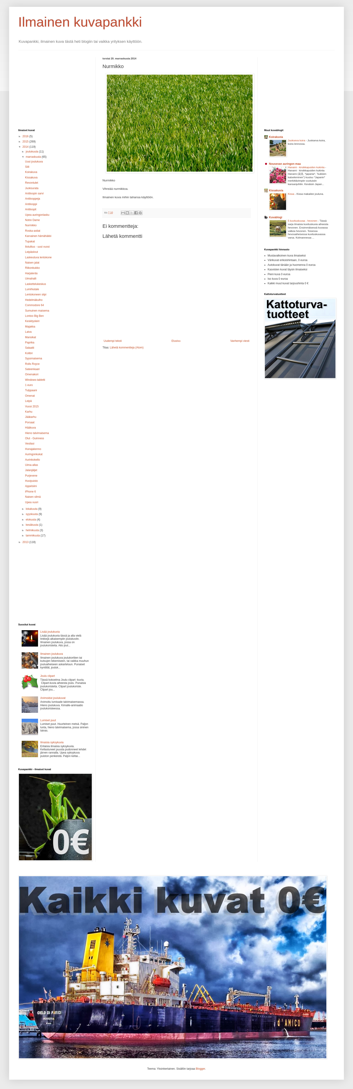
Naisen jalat (32, 262)
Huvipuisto (31, 480)
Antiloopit (30, 209)
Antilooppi (31, 204)
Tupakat (30, 241)
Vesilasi (29, 443)
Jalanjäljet (31, 470)
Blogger (200, 1068)
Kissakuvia (276, 190)
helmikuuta (33, 530)
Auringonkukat (34, 454)
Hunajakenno (33, 449)
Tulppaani (31, 390)
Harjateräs (31, 273)
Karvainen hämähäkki (38, 236)
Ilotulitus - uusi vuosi (37, 246)
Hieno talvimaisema (37, 433)
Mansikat (30, 337)
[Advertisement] (56, 89)
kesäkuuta (32, 524)
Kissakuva (31, 177)
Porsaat (29, 422)
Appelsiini (31, 486)
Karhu (28, 411)
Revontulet (31, 182)
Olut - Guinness (34, 438)
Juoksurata (31, 188)
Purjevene (31, 475)
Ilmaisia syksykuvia (52, 742)
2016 (26, 136)
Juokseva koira (297, 140)
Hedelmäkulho (34, 300)
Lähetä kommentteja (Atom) (126, 347)
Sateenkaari (32, 369)
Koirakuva (31, 172)
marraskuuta (34, 156)
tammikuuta (33, 535)
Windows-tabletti (35, 379)
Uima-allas (31, 465)
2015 (26, 141)
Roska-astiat (32, 230)
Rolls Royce (32, 364)
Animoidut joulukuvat (53, 698)
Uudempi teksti (113, 341)
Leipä (28, 401)
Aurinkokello (32, 459)
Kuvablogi (275, 217)
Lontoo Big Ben (34, 315)
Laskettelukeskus (35, 284)
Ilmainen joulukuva (51, 653)
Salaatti (29, 347)
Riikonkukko (32, 267)
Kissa (291, 194)
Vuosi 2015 (32, 406)
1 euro (29, 385)
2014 (26, 146)
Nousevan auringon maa (285, 163)
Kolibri (29, 353)
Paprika (29, 342)
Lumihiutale (32, 289)
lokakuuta (32, 508)
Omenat (30, 395)
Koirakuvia (276, 137)
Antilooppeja (32, 198)
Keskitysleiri (32, 321)
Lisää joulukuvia (50, 631)
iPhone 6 (30, 491)
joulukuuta (32, 151)
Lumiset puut (48, 720)
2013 (26, 542)
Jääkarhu (30, 417)
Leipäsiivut (31, 252)
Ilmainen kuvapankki (80, 22)
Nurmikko (31, 225)
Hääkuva (30, 427)
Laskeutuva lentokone (38, 257)
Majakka (30, 326)
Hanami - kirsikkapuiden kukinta (306, 167)
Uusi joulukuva (34, 161)
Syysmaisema (33, 358)
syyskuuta (32, 514)
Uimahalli (30, 278)
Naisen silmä (33, 496)
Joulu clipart (47, 676)
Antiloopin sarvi (34, 193)
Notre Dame (32, 220)
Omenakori (31, 374)
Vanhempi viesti (239, 341)
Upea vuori (31, 502)
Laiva (28, 331)
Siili (27, 166)
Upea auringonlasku (37, 214)
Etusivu (175, 341)
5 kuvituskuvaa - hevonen (303, 220)
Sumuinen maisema (37, 310)
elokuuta (31, 519)
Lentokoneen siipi (35, 294)
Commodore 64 (34, 305)
